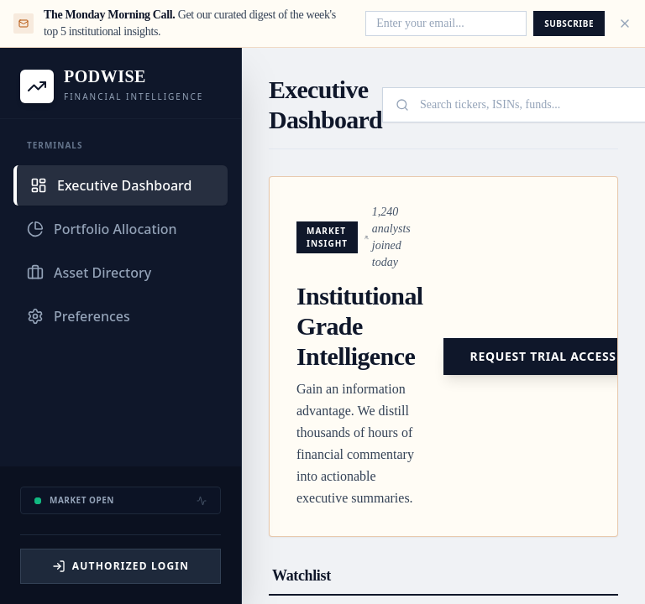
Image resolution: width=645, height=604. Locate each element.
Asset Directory (89, 272)
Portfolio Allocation (102, 229)
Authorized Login (120, 566)
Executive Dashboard (110, 185)
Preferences (78, 316)
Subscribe (569, 23)
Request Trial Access (543, 356)
